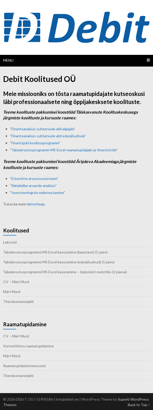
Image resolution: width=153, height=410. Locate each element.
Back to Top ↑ (139, 404)
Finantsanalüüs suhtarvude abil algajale (42, 129)
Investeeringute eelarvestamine (37, 192)
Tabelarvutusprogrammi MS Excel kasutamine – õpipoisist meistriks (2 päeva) (65, 272)
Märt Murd (11, 291)
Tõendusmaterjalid (18, 301)
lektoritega (36, 204)
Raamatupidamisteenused (24, 365)
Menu (8, 60)
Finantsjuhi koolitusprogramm (35, 143)
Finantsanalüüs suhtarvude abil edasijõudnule (48, 136)
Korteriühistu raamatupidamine (28, 346)
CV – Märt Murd (16, 281)
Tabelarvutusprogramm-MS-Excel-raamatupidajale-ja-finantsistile (63, 150)
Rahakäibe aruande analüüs (33, 185)
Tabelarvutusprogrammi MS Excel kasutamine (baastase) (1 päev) (55, 252)
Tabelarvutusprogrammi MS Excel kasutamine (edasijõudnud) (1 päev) (59, 262)
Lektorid (10, 242)
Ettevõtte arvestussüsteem (34, 178)
